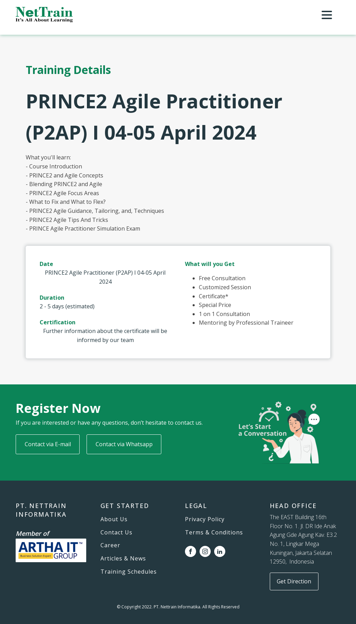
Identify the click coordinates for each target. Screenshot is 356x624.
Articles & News (123, 559)
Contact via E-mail (48, 444)
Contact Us (116, 533)
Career (110, 545)
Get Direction (294, 581)
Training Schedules (128, 572)
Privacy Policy (205, 519)
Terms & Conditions (214, 533)
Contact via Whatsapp (124, 444)
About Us (114, 519)
